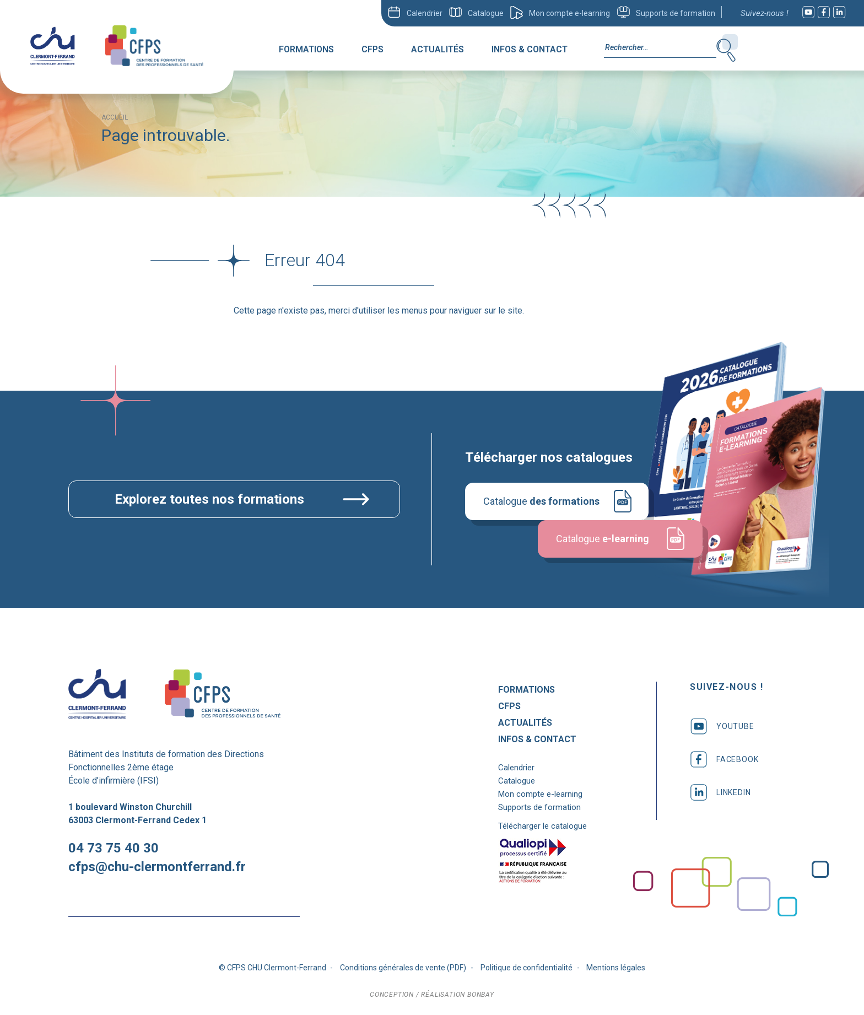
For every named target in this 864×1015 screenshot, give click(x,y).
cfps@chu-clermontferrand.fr (157, 866)
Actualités (437, 49)
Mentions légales (615, 967)
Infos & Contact (530, 49)
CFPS (372, 49)
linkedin (720, 792)
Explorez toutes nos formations (209, 499)
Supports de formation (675, 13)
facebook (724, 759)
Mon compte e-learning (569, 13)
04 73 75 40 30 (113, 848)
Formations (306, 49)
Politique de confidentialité (526, 967)
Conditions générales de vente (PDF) (403, 967)
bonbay (480, 994)
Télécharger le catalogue (542, 826)
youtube (722, 726)
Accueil (114, 117)
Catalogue (486, 13)
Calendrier (424, 13)
